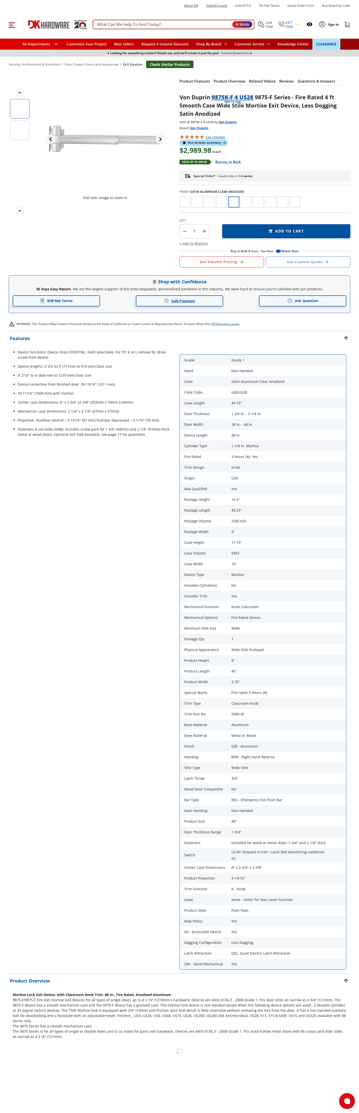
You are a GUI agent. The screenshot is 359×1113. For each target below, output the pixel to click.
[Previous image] (51, 139)
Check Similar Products (170, 64)
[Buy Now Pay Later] (336, 5)
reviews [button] (215, 137)
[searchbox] (173, 24)
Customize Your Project (87, 44)
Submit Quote (216, 5)
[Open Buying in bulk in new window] (226, 162)
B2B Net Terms (56, 300)
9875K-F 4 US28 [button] (232, 97)
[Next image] (160, 139)
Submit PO (243, 5)
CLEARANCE (326, 44)
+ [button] (204, 231)
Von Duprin (227, 122)
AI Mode (242, 24)
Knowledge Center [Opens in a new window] (293, 44)
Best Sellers (124, 44)
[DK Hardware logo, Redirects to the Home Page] (52, 24)
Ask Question (302, 300)
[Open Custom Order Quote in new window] (308, 261)
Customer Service (249, 44)
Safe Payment (179, 301)
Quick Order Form (300, 5)
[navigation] (252, 44)
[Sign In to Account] (333, 24)
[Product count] (194, 231)
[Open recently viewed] (309, 24)
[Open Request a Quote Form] (222, 261)
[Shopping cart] (347, 24)
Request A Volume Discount (165, 44)
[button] (11, 24)
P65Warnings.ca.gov (225, 324)
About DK (191, 5)
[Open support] (347, 1101)
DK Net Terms (269, 5)
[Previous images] (20, 93)
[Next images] (20, 211)
